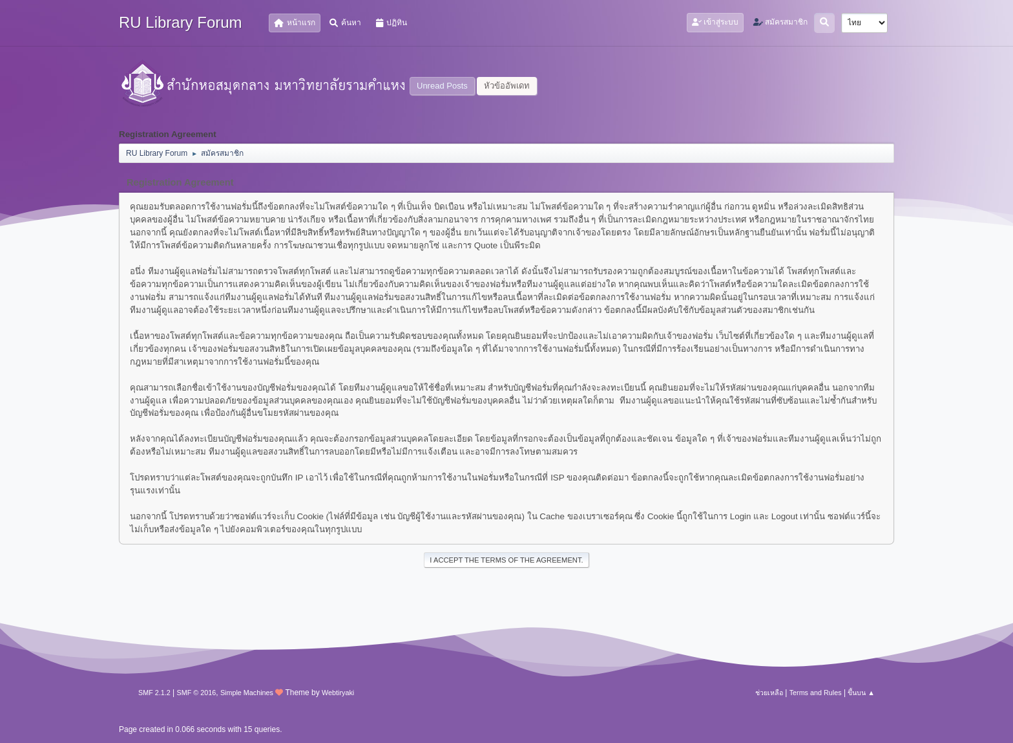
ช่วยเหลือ (769, 692)
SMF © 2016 (196, 692)
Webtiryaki (338, 692)
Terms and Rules (815, 692)
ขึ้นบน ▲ (861, 692)
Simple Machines (246, 692)
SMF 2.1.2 (154, 692)
